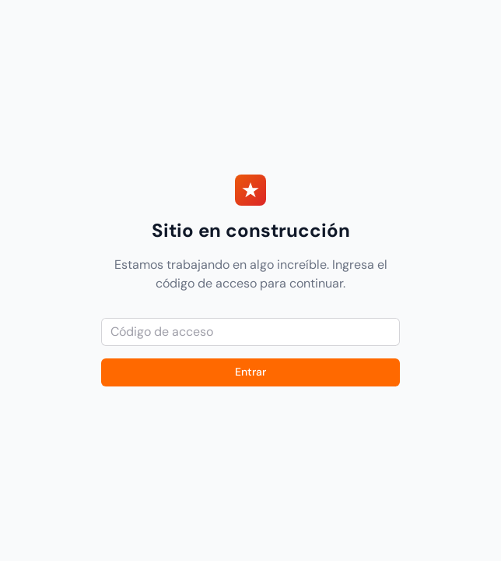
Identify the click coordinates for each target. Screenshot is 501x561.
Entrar (250, 372)
